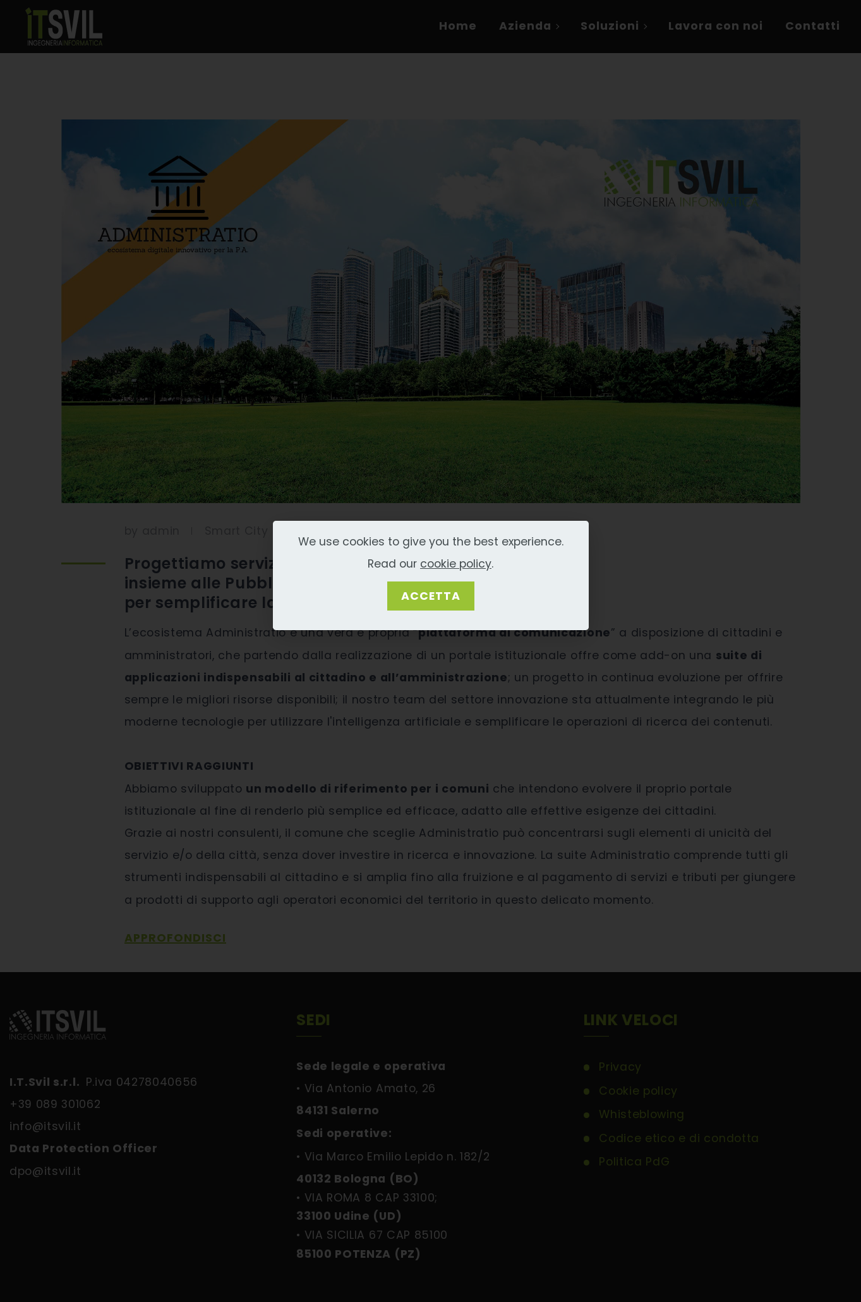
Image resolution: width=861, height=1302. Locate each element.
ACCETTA (431, 596)
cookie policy (455, 563)
